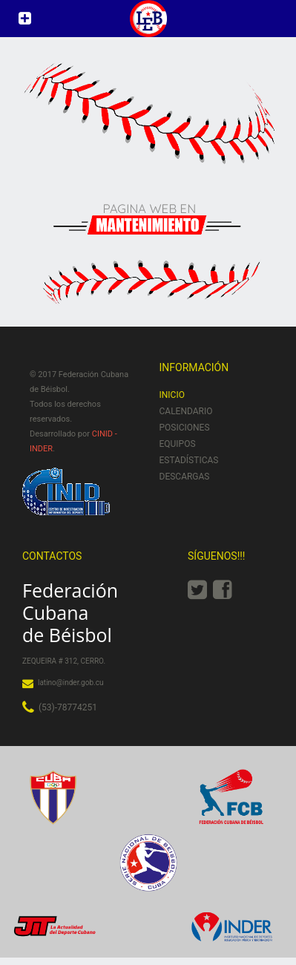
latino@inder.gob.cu (70, 682)
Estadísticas (189, 460)
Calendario (186, 411)
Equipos (177, 444)
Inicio (172, 395)
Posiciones (184, 427)
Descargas (184, 476)
